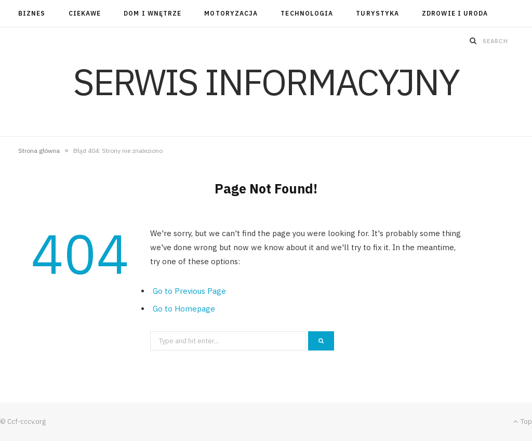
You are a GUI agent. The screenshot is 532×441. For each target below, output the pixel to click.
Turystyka (377, 13)
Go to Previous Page (189, 291)
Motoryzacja (231, 13)
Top (522, 421)
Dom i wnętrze (152, 13)
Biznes (31, 13)
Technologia (307, 13)
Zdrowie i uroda (455, 13)
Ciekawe (85, 13)
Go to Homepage (184, 309)
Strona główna (39, 150)
